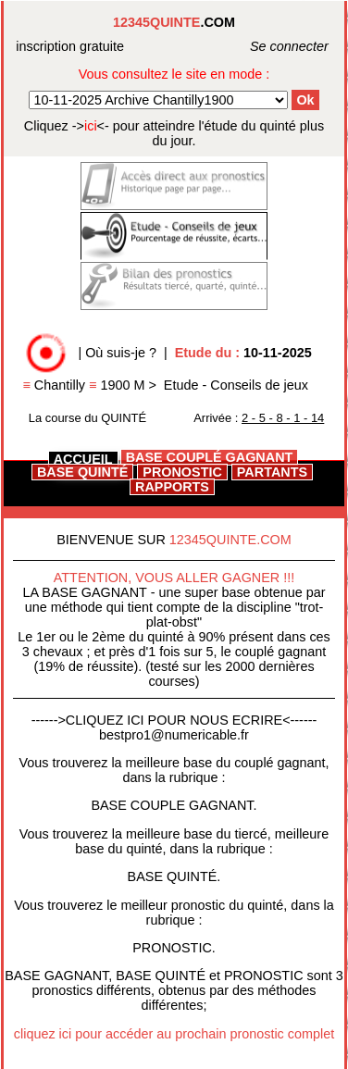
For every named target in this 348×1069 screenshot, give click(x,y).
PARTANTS (272, 472)
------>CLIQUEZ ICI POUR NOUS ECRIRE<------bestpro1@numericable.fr (174, 727)
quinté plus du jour (174, 133)
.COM (174, 22)
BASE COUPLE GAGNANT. (173, 805)
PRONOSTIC (182, 472)
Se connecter (268, 46)
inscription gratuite (70, 46)
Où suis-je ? (120, 352)
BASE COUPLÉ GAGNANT (209, 457)
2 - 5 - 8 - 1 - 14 (283, 418)
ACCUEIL (83, 459)
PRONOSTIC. (174, 947)
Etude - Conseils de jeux (236, 385)
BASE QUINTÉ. (174, 876)
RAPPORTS (172, 486)
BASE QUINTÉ (82, 472)
